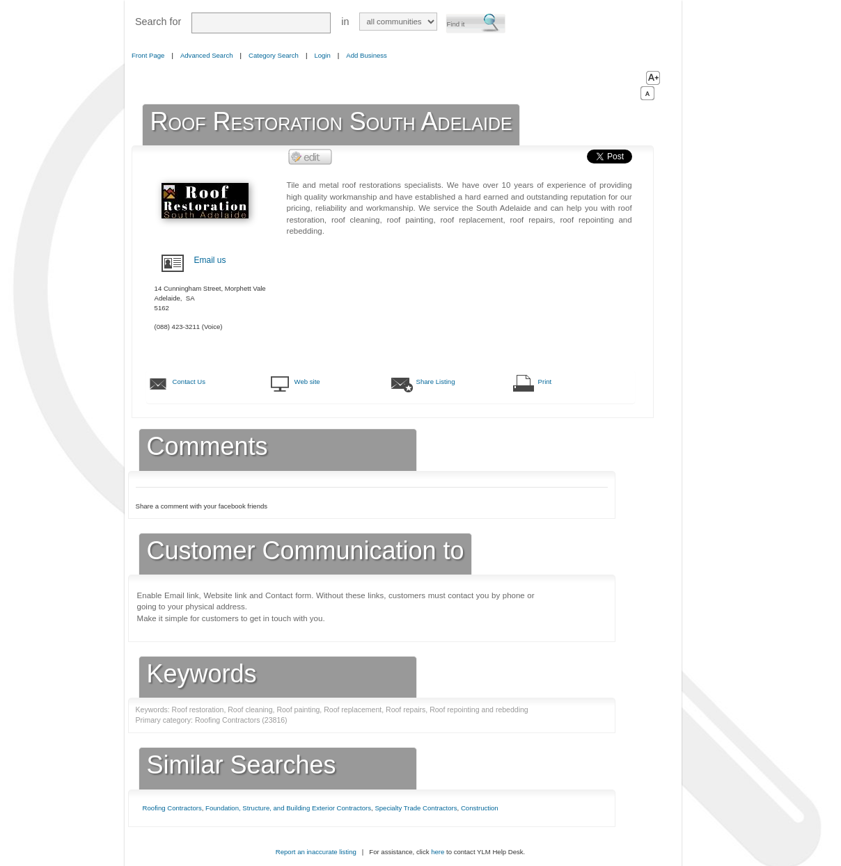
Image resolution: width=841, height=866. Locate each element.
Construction (479, 808)
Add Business (366, 55)
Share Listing (435, 381)
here (437, 852)
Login (322, 55)
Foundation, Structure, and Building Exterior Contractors (288, 808)
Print (545, 381)
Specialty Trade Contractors (416, 808)
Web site (307, 381)
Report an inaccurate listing (316, 852)
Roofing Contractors (172, 808)
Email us (210, 260)
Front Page (148, 55)
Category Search (274, 55)
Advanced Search (206, 55)
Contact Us (189, 381)
